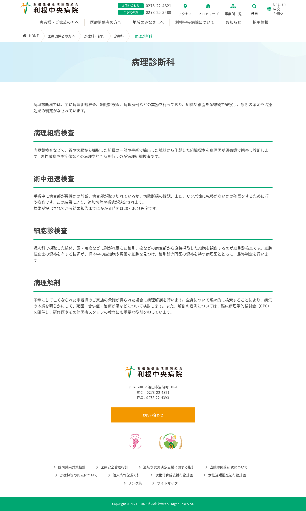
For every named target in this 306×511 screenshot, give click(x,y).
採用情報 (260, 22)
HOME (34, 35)
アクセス (185, 13)
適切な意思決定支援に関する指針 (169, 467)
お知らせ (233, 22)
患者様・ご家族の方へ (59, 22)
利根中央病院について (194, 22)
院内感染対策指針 (72, 467)
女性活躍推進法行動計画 (227, 474)
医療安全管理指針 (114, 467)
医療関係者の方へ (105, 22)
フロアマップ (208, 13)
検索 (254, 13)
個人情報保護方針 (126, 474)
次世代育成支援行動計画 (174, 474)
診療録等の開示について (79, 474)
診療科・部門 (94, 35)
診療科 (119, 35)
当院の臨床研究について (229, 467)
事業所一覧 (233, 13)
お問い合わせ (153, 414)
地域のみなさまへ (148, 22)
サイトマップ (167, 483)
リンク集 (135, 483)
